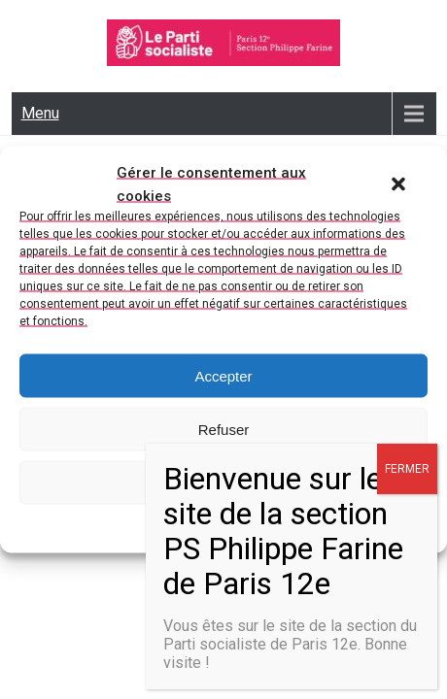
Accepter (223, 375)
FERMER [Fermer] (407, 469)
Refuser (224, 428)
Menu (40, 113)
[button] (398, 184)
